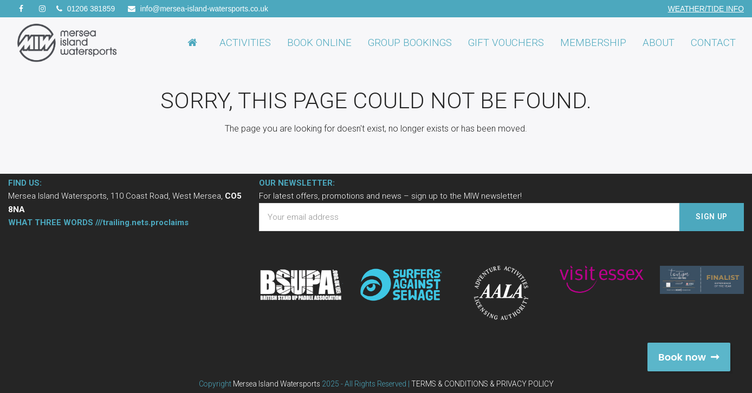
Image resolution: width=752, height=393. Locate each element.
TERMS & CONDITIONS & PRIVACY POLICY (482, 383)
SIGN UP (712, 216)
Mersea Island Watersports (276, 383)
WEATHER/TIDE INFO (706, 8)
